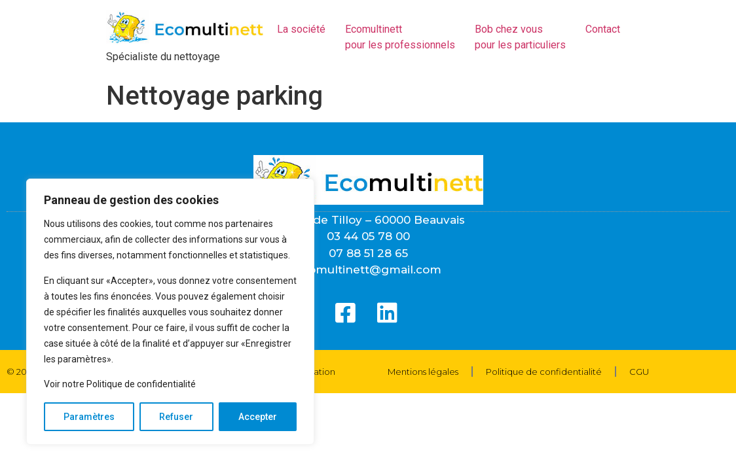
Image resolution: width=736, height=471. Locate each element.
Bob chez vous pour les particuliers (520, 37)
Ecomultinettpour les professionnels (400, 37)
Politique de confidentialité (544, 371)
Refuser (176, 416)
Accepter (257, 416)
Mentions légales (423, 371)
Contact (602, 29)
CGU (639, 371)
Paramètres (89, 416)
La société (301, 29)
